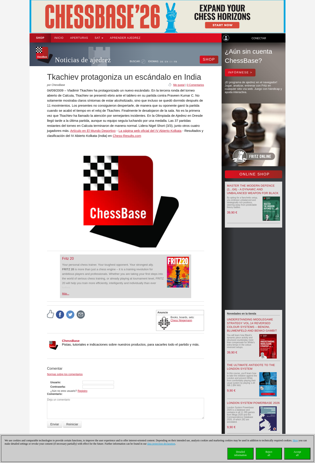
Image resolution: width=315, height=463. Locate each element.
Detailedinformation (240, 453)
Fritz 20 (68, 258)
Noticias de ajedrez (83, 60)
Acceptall (297, 453)
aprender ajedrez (125, 37)
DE (162, 61)
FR (175, 61)
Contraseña (57, 386)
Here (295, 440)
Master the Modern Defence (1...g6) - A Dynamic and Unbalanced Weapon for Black (253, 189)
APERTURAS (79, 37)
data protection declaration (161, 443)
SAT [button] (99, 37)
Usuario (55, 382)
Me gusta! (179, 85)
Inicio (59, 37)
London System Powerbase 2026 (253, 403)
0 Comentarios (195, 85)
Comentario (54, 394)
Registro (83, 390)
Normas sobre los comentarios (65, 374)
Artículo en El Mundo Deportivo (93, 131)
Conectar (259, 38)
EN (166, 61)
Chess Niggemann (181, 320)
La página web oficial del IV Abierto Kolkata (150, 131)
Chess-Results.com (127, 136)
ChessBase (71, 341)
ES (171, 61)
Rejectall (269, 453)
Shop (40, 37)
